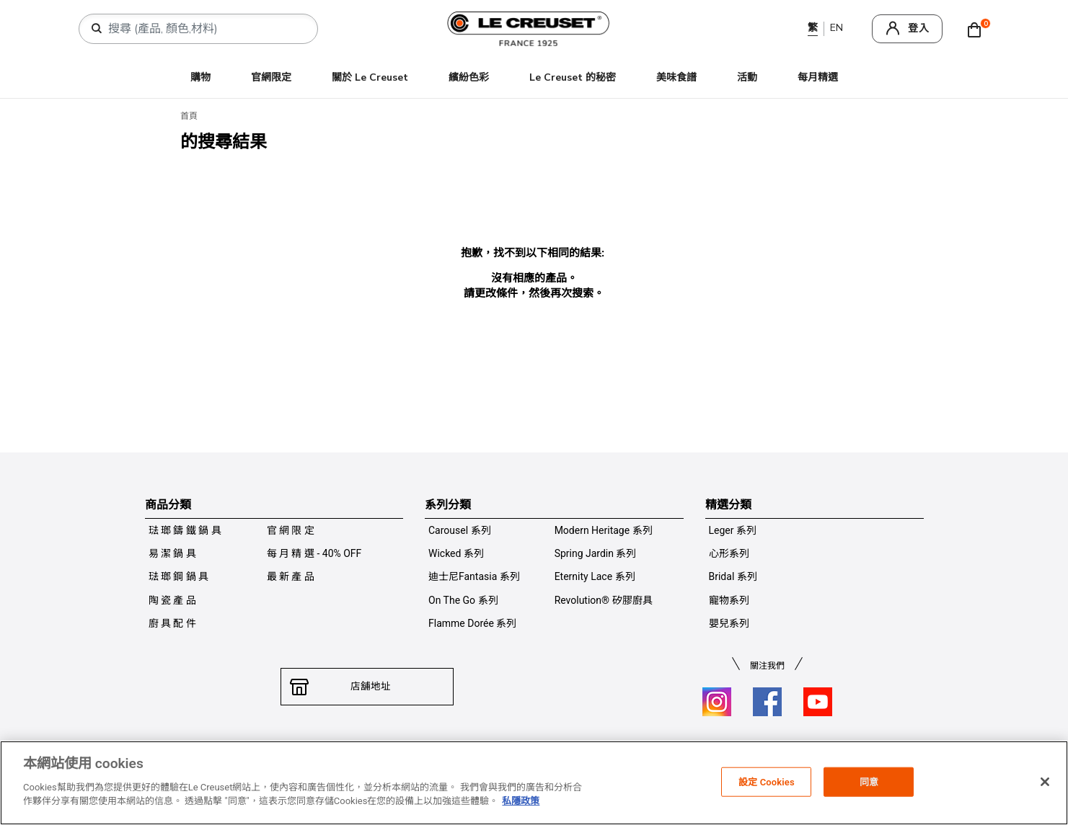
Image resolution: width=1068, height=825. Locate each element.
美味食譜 (676, 77)
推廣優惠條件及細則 (719, 751)
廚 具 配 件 (172, 623)
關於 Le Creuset (370, 77)
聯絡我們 (328, 751)
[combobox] (204, 28)
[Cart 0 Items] (978, 29)
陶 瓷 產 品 (172, 600)
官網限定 (271, 77)
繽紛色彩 (469, 77)
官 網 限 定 (290, 530)
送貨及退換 (537, 751)
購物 (200, 77)
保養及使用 (595, 751)
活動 (747, 77)
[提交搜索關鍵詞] (96, 28)
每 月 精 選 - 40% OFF (314, 553)
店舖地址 (367, 686)
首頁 (189, 116)
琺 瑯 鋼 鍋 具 (179, 576)
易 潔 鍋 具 (172, 553)
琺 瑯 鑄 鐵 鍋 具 (185, 530)
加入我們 (648, 751)
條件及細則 (381, 751)
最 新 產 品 (290, 576)
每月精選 (818, 77)
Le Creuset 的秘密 (572, 77)
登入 (919, 28)
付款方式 (484, 751)
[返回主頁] (1025, 792)
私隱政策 (435, 751)
